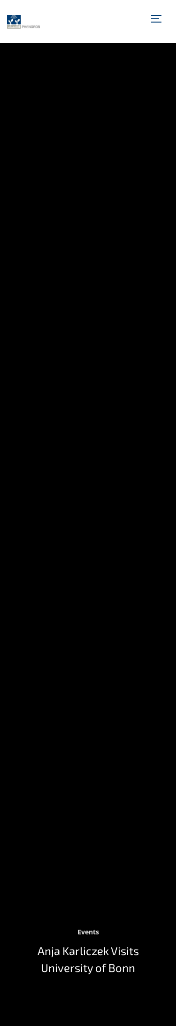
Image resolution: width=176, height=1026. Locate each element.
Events (88, 931)
